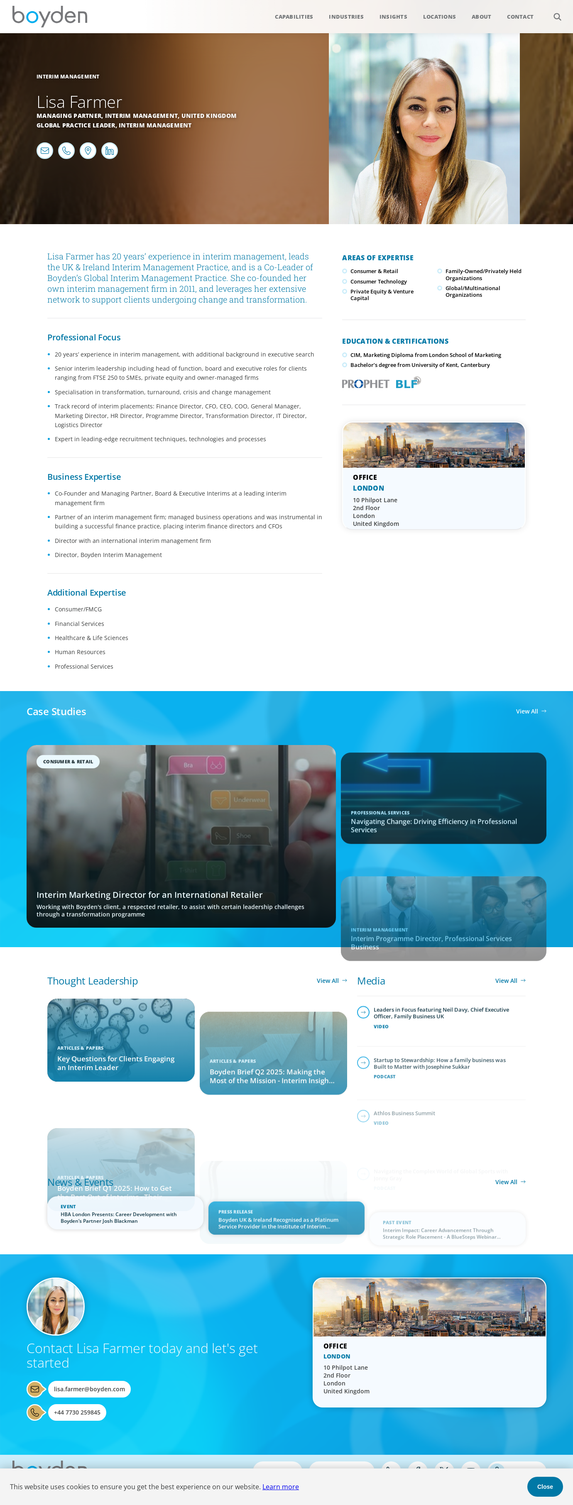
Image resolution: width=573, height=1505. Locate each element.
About (481, 16)
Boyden (50, 16)
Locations (439, 16)
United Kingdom (209, 116)
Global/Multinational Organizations (473, 291)
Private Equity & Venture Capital (382, 295)
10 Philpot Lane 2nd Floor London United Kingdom (376, 512)
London (368, 488)
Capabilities (294, 16)
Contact (520, 16)
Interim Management (68, 76)
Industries (346, 16)
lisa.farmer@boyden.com (89, 1389)
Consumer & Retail (374, 271)
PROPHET (363, 381)
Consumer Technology (378, 281)
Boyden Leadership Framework (406, 381)
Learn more (280, 1486)
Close (545, 1486)
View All (527, 711)
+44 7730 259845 (77, 1412)
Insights (393, 16)
